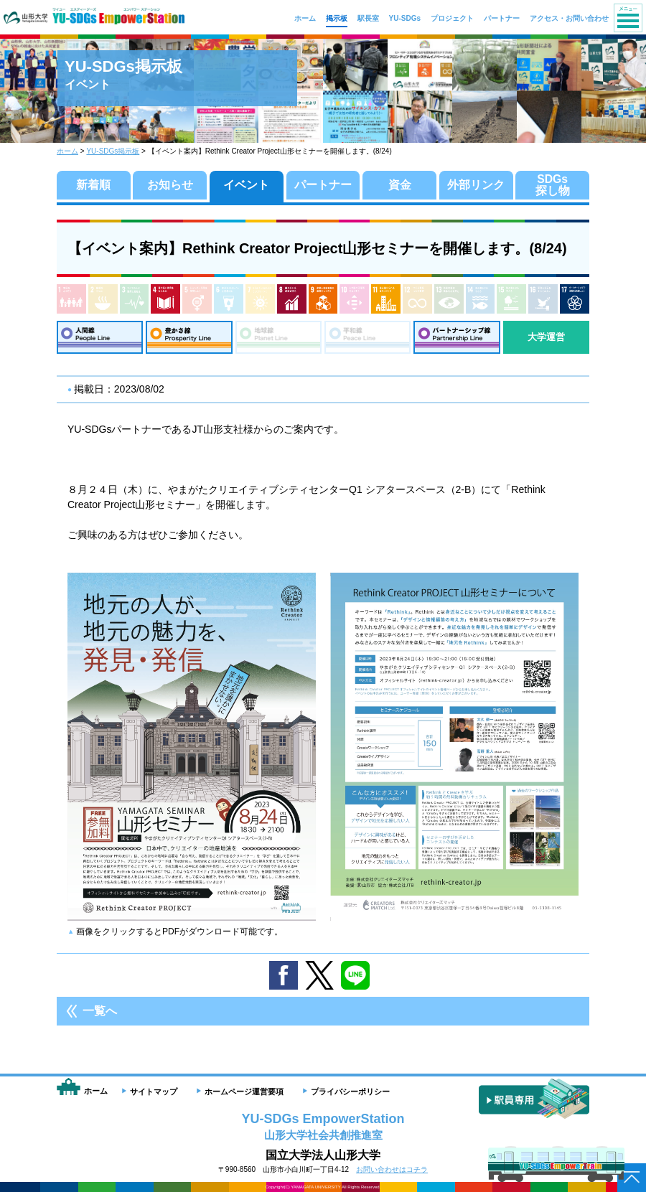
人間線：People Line (100, 337)
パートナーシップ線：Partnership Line (456, 337)
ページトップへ (631, 1177)
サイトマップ (153, 1091)
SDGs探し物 (552, 185)
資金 (399, 185)
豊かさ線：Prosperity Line (189, 337)
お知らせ (170, 185)
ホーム (67, 151)
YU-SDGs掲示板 (112, 151)
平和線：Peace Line (367, 337)
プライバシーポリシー (350, 1091)
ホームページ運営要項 (244, 1091)
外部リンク (476, 185)
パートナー (323, 185)
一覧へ (100, 1011)
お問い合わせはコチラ (392, 1169)
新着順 (93, 185)
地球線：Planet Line (278, 337)
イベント (246, 185)
